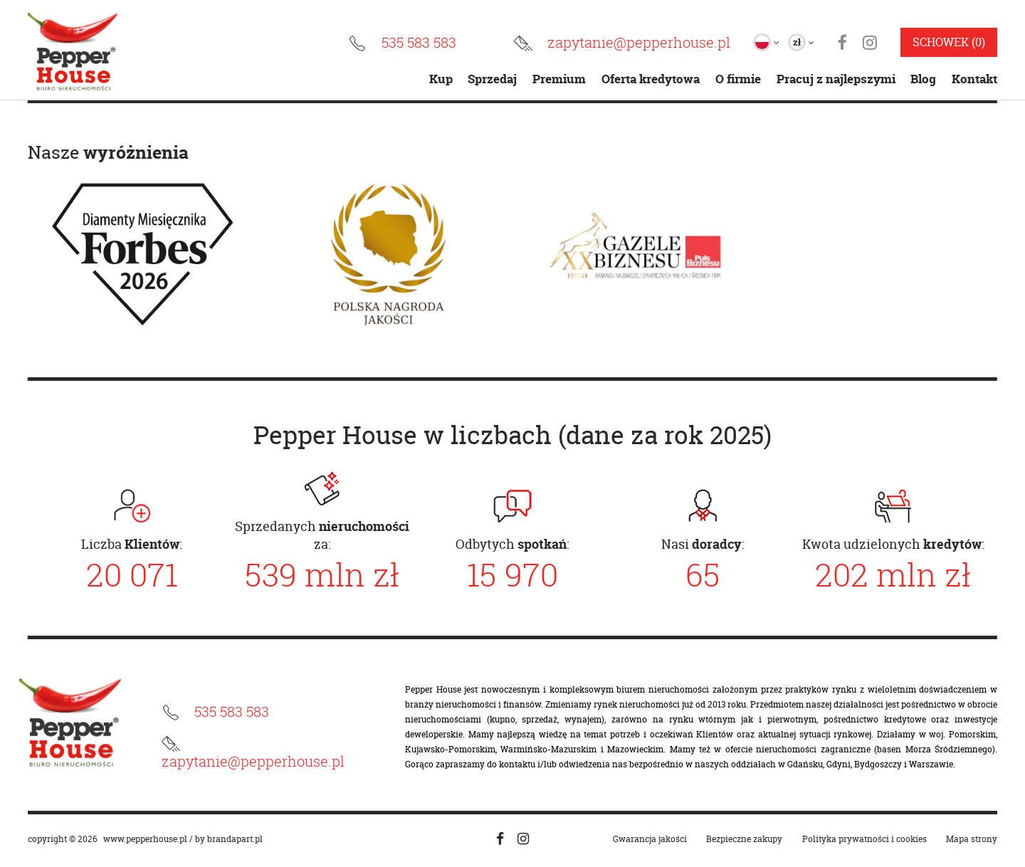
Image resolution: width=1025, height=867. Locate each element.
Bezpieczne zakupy (744, 839)
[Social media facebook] (500, 839)
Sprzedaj (492, 78)
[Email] (622, 43)
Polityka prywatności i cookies (864, 839)
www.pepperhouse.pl (145, 839)
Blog (923, 78)
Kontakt (974, 78)
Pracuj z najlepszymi (836, 78)
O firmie (738, 78)
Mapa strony (971, 839)
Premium (559, 78)
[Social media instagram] (523, 839)
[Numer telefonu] (402, 43)
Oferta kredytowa (650, 78)
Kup (441, 78)
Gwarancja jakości (650, 839)
